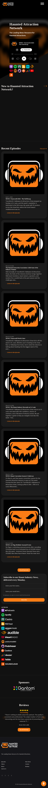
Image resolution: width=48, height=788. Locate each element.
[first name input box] (24, 585)
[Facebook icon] (2, 775)
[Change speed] (13, 58)
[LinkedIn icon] (11, 775)
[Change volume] (35, 58)
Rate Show (28, 761)
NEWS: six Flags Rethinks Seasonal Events (18, 545)
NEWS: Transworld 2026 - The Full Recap (18, 199)
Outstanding (24, 712)
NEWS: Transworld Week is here (15, 338)
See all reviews (24, 729)
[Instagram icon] (5, 775)
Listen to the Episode (13, 213)
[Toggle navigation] (42, 4)
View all (43, 149)
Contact (27, 764)
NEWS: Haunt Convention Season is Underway (20, 476)
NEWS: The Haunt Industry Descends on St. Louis (21, 407)
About (2, 766)
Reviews (27, 766)
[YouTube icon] (8, 775)
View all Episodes (24, 570)
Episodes (3, 761)
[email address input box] (24, 591)
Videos (3, 764)
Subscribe (24, 600)
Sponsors (3, 768)
